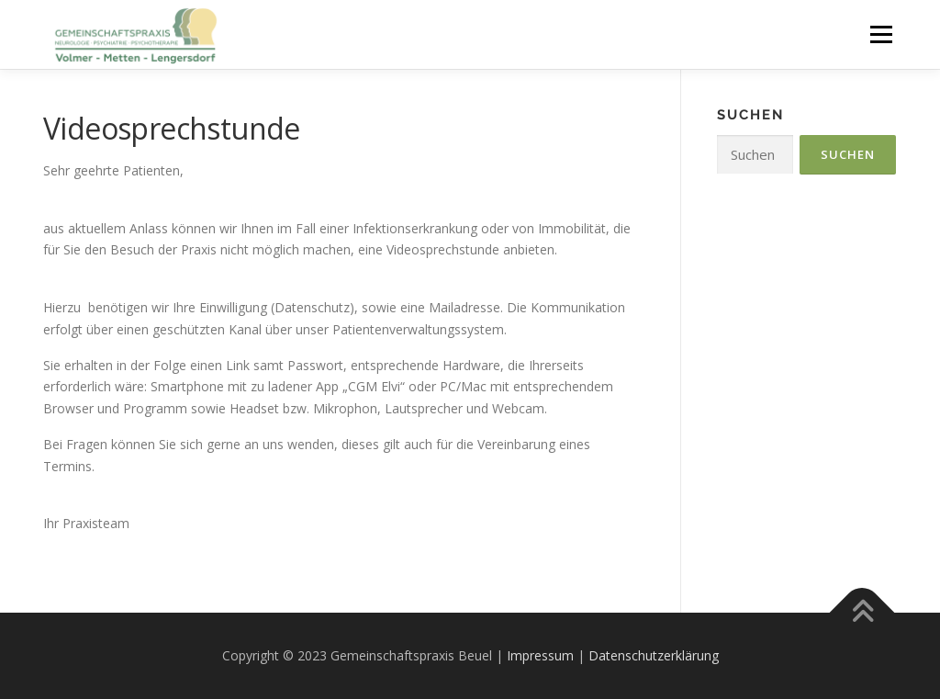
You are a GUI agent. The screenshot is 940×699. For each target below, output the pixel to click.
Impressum (540, 655)
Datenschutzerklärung (653, 655)
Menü (881, 34)
